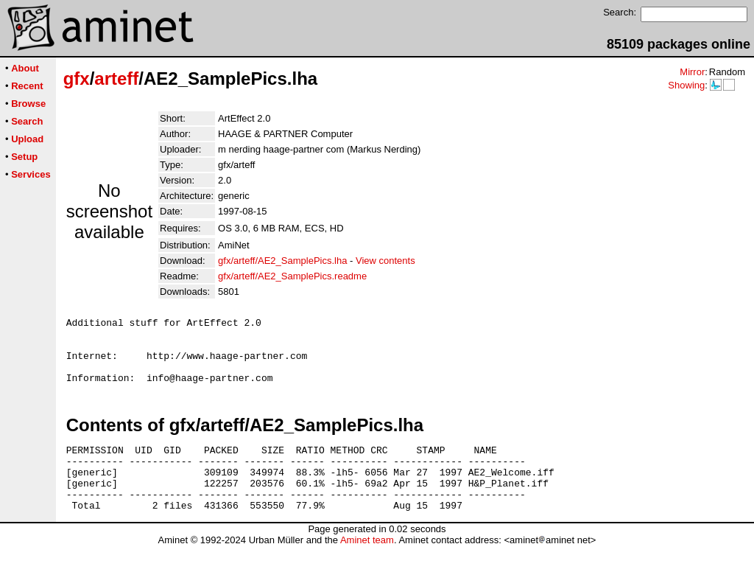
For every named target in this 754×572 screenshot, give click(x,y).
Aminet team (367, 566)
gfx (76, 78)
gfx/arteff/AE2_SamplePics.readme (292, 276)
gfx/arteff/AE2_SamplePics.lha (282, 260)
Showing (686, 85)
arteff (116, 78)
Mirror (692, 71)
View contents (385, 260)
